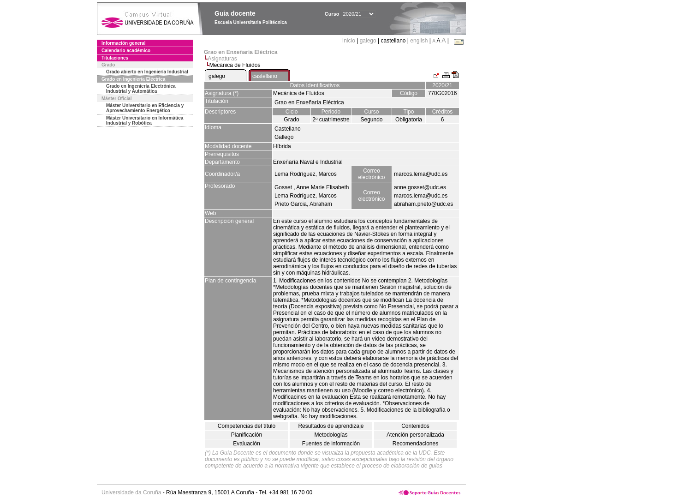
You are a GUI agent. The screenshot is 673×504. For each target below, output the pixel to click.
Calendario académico (125, 50)
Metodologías (330, 435)
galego (368, 40)
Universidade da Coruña (131, 492)
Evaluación (246, 443)
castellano (264, 76)
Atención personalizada (415, 435)
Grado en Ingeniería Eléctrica (133, 79)
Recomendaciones (415, 443)
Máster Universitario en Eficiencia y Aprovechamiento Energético (145, 108)
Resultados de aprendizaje (330, 426)
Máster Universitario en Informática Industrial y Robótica (144, 120)
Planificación (246, 435)
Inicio (349, 40)
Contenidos (415, 426)
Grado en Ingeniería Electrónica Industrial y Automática (141, 89)
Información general (123, 43)
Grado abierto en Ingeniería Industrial (147, 71)
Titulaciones (114, 57)
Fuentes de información (331, 443)
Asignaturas (222, 58)
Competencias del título (246, 426)
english (419, 40)
